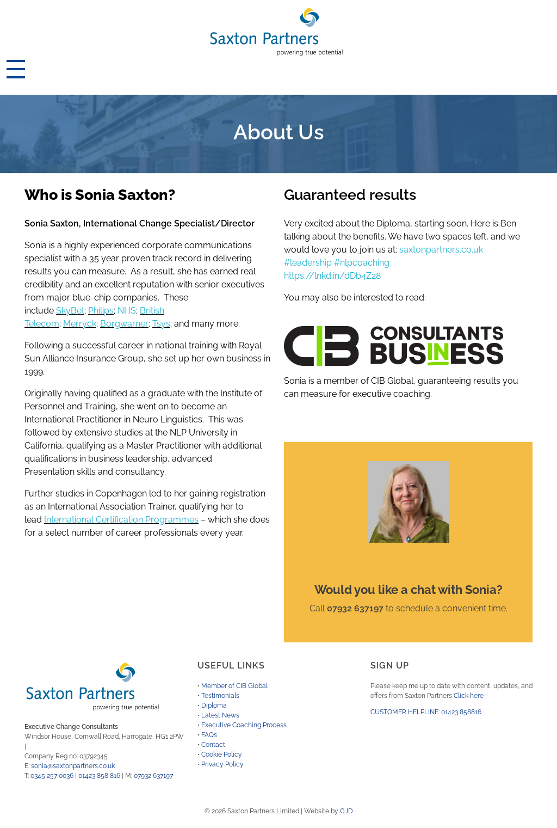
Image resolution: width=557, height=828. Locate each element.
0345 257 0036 (51, 776)
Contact (213, 745)
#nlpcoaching (361, 262)
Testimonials (220, 696)
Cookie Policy (221, 754)
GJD (346, 811)
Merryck (79, 323)
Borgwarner (124, 323)
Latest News (220, 715)
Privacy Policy (222, 764)
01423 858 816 (99, 776)
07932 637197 (153, 776)
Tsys (161, 323)
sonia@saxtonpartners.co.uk (73, 766)
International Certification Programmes (121, 519)
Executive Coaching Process (244, 725)
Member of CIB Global (234, 686)
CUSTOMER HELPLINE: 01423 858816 (425, 712)
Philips (101, 310)
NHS (126, 310)
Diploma (214, 705)
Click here (469, 696)
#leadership (308, 262)
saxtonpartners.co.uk (441, 249)
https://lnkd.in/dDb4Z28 (332, 276)
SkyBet (70, 310)
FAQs (209, 735)
